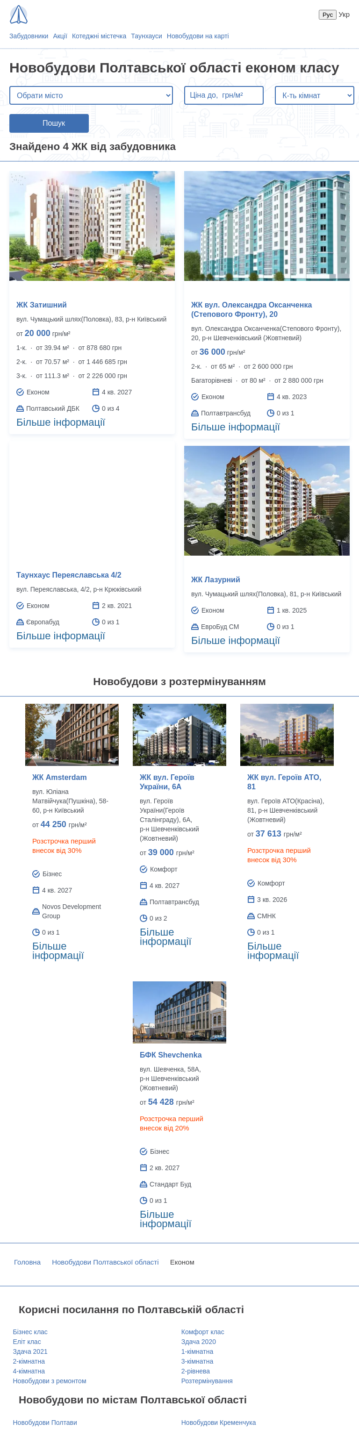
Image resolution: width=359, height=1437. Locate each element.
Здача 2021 (30, 1351)
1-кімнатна (197, 1351)
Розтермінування (207, 1381)
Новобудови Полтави (45, 1422)
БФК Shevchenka (171, 1055)
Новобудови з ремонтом (49, 1381)
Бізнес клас (30, 1332)
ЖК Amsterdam (59, 777)
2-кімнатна (29, 1361)
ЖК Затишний (41, 305)
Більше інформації (60, 422)
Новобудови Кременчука (218, 1422)
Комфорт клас (202, 1332)
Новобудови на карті (198, 36)
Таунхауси (146, 36)
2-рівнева (195, 1371)
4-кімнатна (29, 1371)
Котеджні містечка (99, 36)
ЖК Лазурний (215, 580)
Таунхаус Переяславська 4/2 (69, 575)
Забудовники (28, 36)
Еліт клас (27, 1341)
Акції (60, 36)
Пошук (54, 123)
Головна (27, 1262)
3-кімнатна (197, 1361)
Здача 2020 (198, 1341)
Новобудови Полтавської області (105, 1262)
